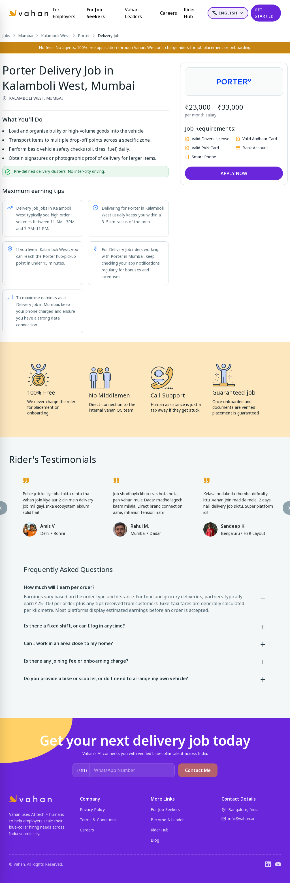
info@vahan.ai (237, 818)
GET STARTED (264, 13)
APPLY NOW (234, 173)
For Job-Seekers (96, 13)
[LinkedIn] (268, 864)
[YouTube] (278, 864)
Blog (155, 840)
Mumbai (25, 35)
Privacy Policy (92, 809)
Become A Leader (167, 819)
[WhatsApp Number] (131, 770)
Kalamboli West (55, 35)
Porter (84, 35)
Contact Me (198, 770)
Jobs (6, 35)
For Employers (64, 13)
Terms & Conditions (98, 819)
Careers (168, 13)
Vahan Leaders (133, 13)
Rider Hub (189, 13)
